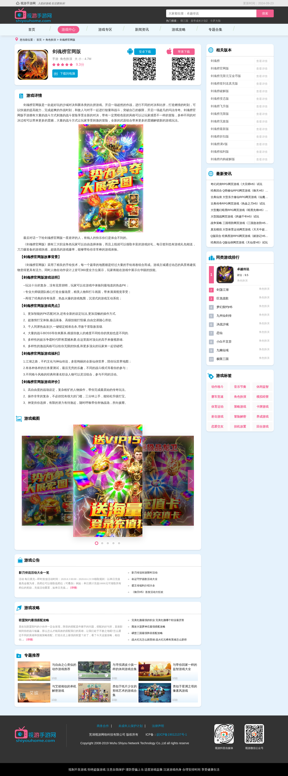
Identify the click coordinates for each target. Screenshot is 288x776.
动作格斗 (217, 386)
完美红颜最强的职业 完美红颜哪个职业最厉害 (158, 620)
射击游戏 (217, 416)
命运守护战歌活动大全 (145, 579)
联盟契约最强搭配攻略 (34, 620)
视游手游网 (28, 3)
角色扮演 (51, 39)
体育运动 (217, 406)
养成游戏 (262, 416)
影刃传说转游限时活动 (145, 572)
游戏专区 (105, 29)
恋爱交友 (217, 426)
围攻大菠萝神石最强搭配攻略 (148, 626)
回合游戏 (262, 426)
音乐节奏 (240, 386)
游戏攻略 (179, 29)
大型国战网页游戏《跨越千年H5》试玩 (235, 216)
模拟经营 (262, 396)
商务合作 (103, 726)
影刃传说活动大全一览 (34, 572)
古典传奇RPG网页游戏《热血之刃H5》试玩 (238, 203)
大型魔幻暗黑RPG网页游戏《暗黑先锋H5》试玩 (240, 210)
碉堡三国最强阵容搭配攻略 (147, 633)
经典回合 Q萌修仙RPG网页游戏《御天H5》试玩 (240, 190)
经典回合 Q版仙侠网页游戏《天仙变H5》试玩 (239, 242)
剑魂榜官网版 (67, 39)
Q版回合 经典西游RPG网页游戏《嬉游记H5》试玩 (240, 236)
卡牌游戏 (262, 406)
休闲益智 (262, 386)
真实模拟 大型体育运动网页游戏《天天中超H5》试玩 (240, 229)
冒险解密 (240, 416)
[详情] (73, 587)
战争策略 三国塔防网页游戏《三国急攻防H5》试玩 (240, 223)
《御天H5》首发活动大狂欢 (147, 592)
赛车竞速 (217, 396)
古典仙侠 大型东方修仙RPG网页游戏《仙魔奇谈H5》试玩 (240, 197)
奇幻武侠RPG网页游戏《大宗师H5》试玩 (237, 184)
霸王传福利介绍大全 (143, 585)
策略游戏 (240, 406)
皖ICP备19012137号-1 (172, 734)
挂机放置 (240, 426)
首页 (31, 29)
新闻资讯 (142, 29)
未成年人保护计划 (130, 726)
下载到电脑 (64, 73)
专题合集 (215, 29)
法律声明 (158, 726)
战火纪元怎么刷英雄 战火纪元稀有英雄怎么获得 (159, 639)
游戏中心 (68, 29)
